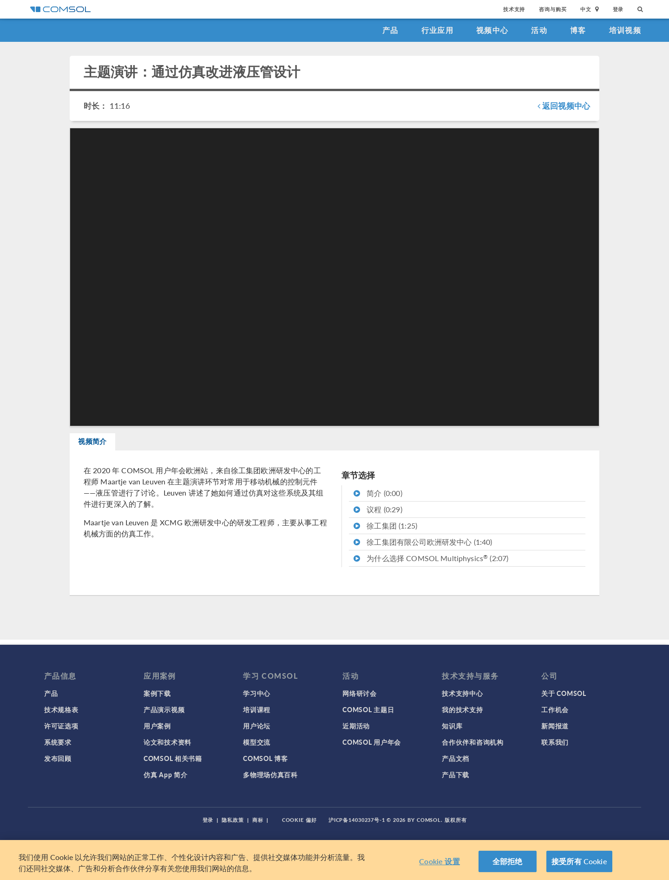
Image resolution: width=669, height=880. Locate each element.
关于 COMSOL (563, 693)
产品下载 (455, 774)
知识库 (452, 725)
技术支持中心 (462, 693)
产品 (390, 30)
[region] (334, 860)
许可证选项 (61, 725)
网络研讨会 (359, 693)
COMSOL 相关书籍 (173, 758)
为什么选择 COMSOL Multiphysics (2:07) (431, 563)
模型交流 (256, 742)
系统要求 (58, 742)
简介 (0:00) (378, 498)
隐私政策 (233, 819)
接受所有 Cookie (579, 861)
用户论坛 (256, 725)
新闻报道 (555, 725)
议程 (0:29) (378, 514)
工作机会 (555, 709)
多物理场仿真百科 (270, 774)
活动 (539, 30)
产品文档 (455, 758)
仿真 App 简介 (165, 774)
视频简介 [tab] (101, 444)
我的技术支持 (462, 709)
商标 (257, 819)
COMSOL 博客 (265, 758)
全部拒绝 (507, 861)
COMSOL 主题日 (368, 709)
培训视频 (625, 30)
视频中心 (492, 30)
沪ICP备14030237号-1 (356, 819)
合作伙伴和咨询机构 (472, 742)
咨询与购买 (552, 9)
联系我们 (555, 742)
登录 (618, 9)
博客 (578, 30)
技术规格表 (61, 709)
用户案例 (157, 725)
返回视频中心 (564, 105)
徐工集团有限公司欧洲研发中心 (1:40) (423, 547)
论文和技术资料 (167, 742)
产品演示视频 (164, 709)
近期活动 (356, 725)
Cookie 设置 (439, 861)
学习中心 (256, 693)
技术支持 (514, 9)
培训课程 (256, 709)
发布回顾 (58, 758)
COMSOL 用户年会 (371, 742)
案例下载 (157, 693)
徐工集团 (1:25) (385, 530)
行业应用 (437, 30)
